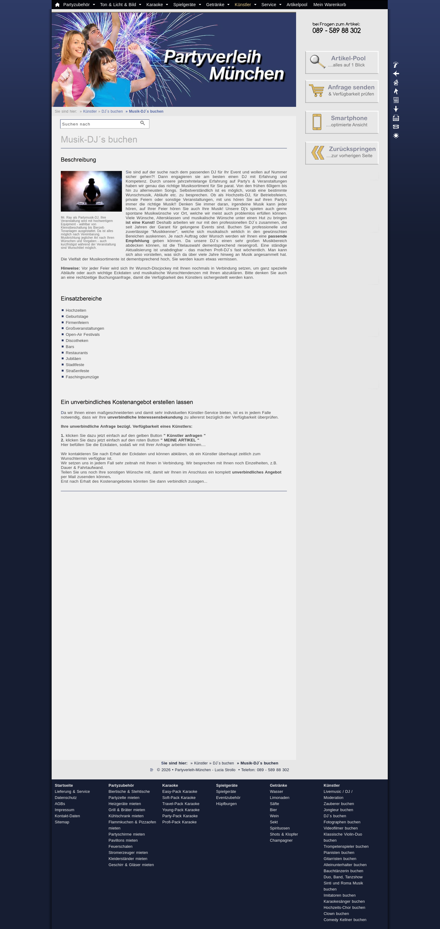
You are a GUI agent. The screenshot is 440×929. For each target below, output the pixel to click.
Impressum (64, 809)
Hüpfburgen (226, 803)
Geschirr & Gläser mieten (131, 864)
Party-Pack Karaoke (180, 816)
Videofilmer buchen (341, 828)
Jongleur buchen (338, 809)
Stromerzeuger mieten (128, 852)
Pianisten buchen (339, 852)
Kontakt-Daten (67, 816)
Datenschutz (66, 797)
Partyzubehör (76, 4)
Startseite (64, 785)
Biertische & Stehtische (129, 791)
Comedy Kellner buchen (345, 919)
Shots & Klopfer (284, 834)
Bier (273, 809)
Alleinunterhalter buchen (345, 864)
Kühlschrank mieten (126, 816)
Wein (274, 816)
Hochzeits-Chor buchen (344, 907)
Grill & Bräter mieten (126, 809)
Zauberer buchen (339, 803)
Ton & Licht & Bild (118, 4)
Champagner (281, 840)
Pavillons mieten (123, 840)
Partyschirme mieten (126, 834)
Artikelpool (297, 4)
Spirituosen (280, 828)
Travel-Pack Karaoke (180, 803)
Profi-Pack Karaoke (179, 822)
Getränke (215, 4)
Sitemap (62, 822)
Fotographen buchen (342, 822)
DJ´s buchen (112, 111)
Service (269, 4)
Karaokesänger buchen (344, 901)
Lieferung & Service (72, 791)
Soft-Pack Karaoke (179, 797)
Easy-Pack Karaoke (179, 791)
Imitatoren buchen (340, 895)
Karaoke (154, 4)
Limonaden (279, 797)
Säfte (274, 803)
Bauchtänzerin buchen (343, 871)
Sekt (274, 822)
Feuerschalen (120, 846)
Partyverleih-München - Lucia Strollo (205, 770)
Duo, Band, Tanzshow (343, 877)
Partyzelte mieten (123, 797)
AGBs (60, 803)
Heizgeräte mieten (124, 803)
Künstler (243, 4)
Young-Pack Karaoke (181, 809)
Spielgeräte (184, 4)
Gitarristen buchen (340, 858)
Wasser (276, 791)
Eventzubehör (228, 797)
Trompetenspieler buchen (346, 846)
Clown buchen (336, 913)
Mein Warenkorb (330, 4)
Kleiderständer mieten (127, 858)
